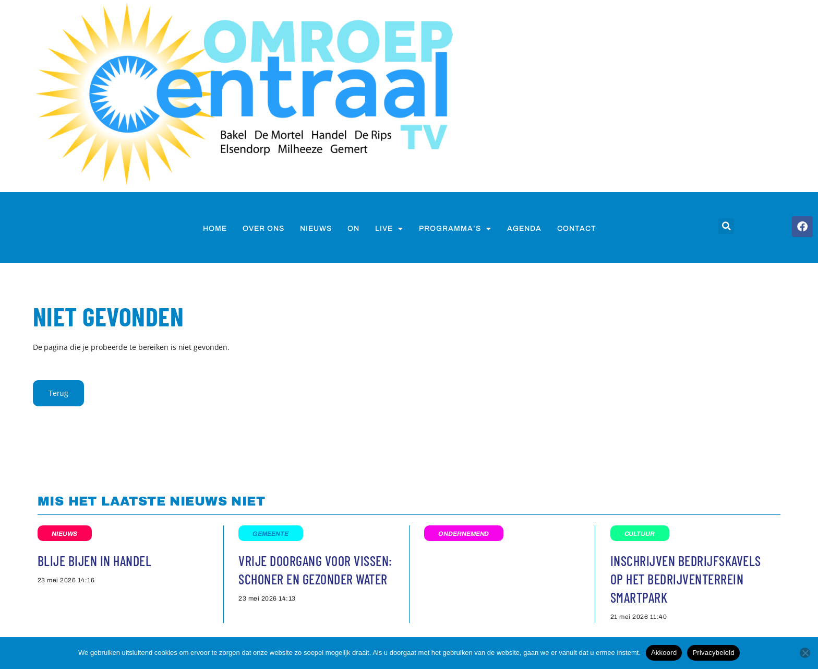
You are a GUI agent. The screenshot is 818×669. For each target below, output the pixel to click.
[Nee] (805, 653)
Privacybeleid (713, 652)
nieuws (316, 228)
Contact (576, 228)
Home (215, 228)
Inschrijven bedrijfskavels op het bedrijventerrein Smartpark (685, 579)
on (353, 228)
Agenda (524, 228)
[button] (726, 226)
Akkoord (664, 652)
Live (389, 228)
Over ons (263, 228)
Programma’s (455, 228)
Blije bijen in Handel (95, 561)
